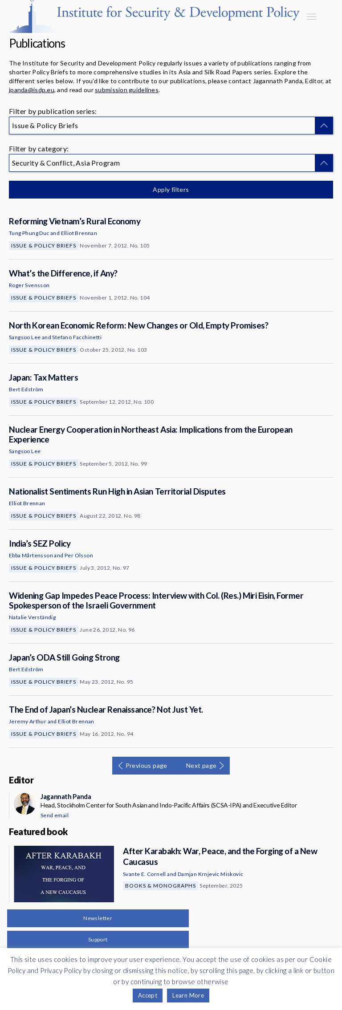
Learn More (188, 995)
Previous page (146, 765)
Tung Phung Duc (29, 233)
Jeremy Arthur (27, 721)
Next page (201, 765)
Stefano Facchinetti (77, 337)
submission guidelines (127, 89)
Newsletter (97, 918)
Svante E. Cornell (144, 874)
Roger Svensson (29, 285)
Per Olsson (79, 555)
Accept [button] (147, 995)
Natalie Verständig (32, 617)
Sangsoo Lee (25, 337)
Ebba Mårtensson (31, 555)
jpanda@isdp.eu (31, 89)
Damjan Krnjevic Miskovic (211, 874)
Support (98, 939)
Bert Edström (26, 389)
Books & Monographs (160, 885)
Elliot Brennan (79, 233)
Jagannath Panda (66, 796)
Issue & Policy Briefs (43, 245)
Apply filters (171, 189)
